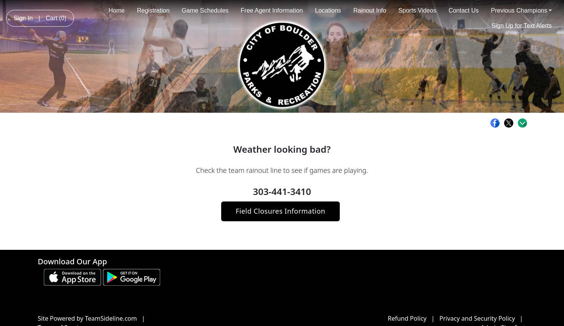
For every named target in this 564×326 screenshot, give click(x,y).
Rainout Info (370, 10)
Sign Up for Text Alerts (522, 25)
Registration (153, 10)
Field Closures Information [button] (280, 211)
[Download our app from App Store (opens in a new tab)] (72, 276)
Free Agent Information (272, 10)
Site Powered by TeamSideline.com (87, 318)
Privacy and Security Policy (477, 318)
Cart (56, 18)
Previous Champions (521, 10)
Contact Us (463, 10)
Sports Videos (417, 10)
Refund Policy (407, 318)
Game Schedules (205, 10)
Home (116, 10)
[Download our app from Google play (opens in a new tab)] (131, 276)
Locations (328, 10)
